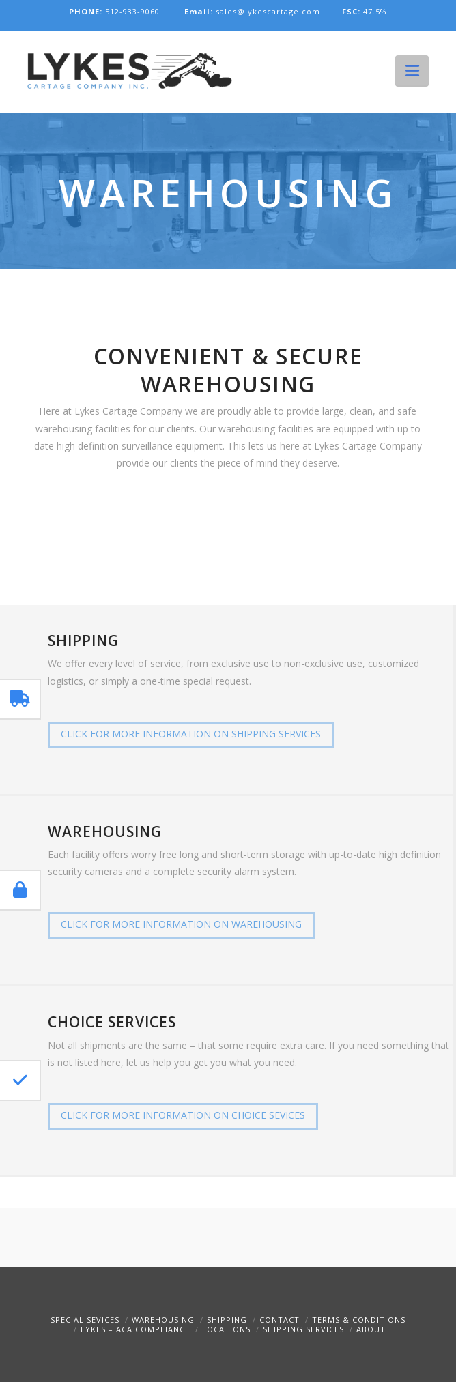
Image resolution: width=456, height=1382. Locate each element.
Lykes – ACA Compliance (135, 1329)
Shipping (227, 1319)
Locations (226, 1329)
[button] (412, 70)
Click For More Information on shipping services (191, 733)
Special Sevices (85, 1319)
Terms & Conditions (358, 1319)
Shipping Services (303, 1329)
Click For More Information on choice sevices (183, 1114)
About (371, 1329)
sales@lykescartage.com (253, 11)
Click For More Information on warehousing (181, 923)
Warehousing (163, 1319)
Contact (279, 1319)
